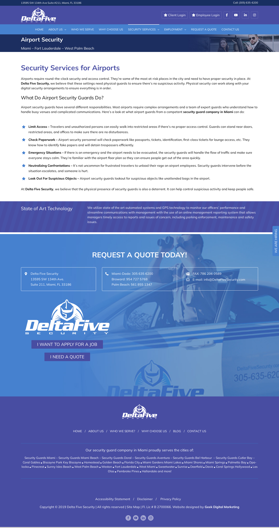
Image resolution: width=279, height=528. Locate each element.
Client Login (175, 15)
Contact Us (196, 431)
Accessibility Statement (112, 499)
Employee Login (206, 15)
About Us (96, 431)
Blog (177, 431)
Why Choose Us (154, 431)
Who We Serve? (122, 431)
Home (77, 431)
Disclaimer (145, 499)
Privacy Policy (170, 499)
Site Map (133, 507)
